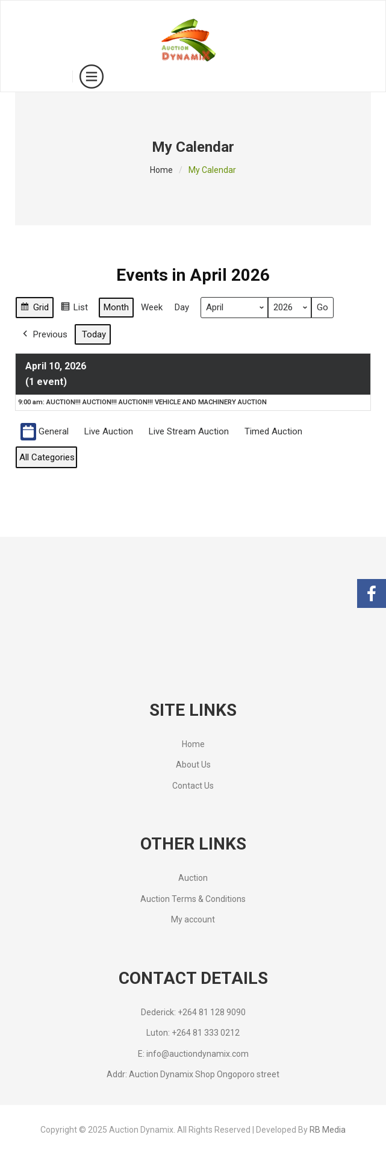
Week (152, 307)
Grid (34, 309)
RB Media (328, 1130)
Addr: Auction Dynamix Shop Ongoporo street (193, 1074)
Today (94, 334)
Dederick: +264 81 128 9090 (193, 1012)
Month (116, 307)
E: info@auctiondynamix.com (193, 1054)
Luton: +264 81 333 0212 (193, 1033)
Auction (193, 878)
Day (182, 307)
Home (161, 170)
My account (193, 919)
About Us (193, 764)
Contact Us (193, 785)
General (44, 431)
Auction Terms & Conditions (193, 899)
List (74, 309)
